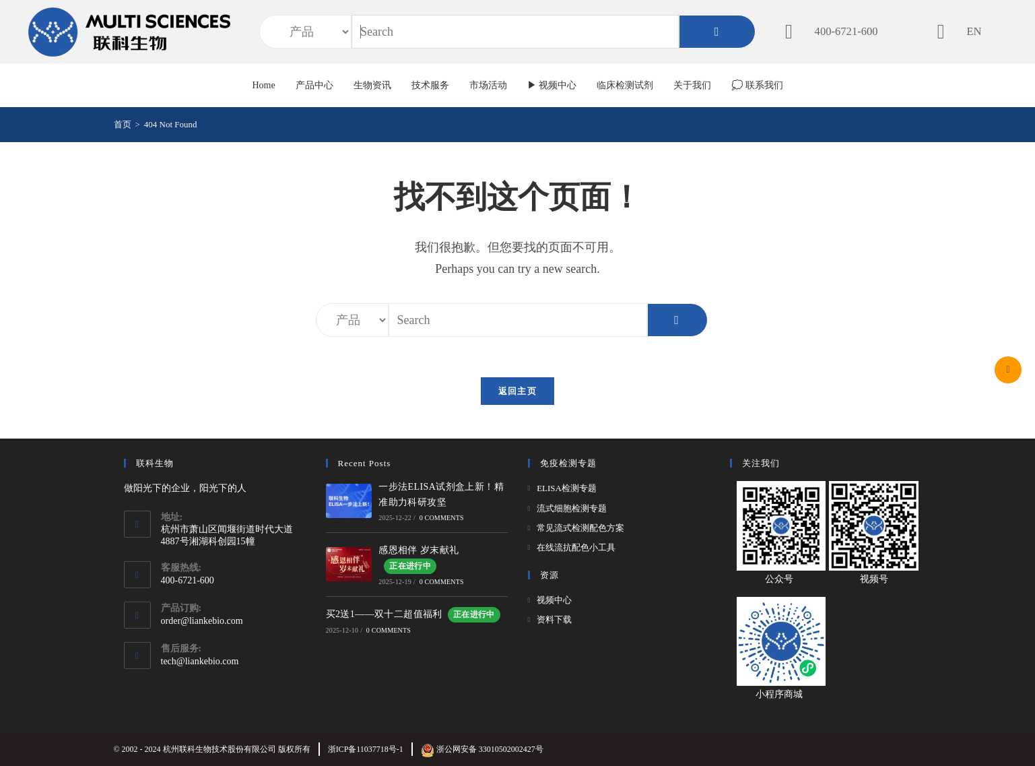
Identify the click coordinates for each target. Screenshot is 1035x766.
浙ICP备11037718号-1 (365, 749)
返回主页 (517, 391)
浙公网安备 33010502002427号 (482, 749)
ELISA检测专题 (567, 488)
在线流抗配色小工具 (576, 547)
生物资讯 (372, 85)
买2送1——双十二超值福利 (413, 614)
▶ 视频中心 (552, 85)
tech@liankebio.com (200, 661)
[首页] (122, 124)
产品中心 (314, 85)
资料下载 (554, 619)
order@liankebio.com (202, 621)
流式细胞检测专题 (572, 508)
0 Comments (442, 517)
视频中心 (554, 600)
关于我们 (692, 85)
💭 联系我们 (757, 85)
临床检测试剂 (625, 85)
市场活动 (488, 85)
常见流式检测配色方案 (580, 528)
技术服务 (430, 85)
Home (263, 85)
